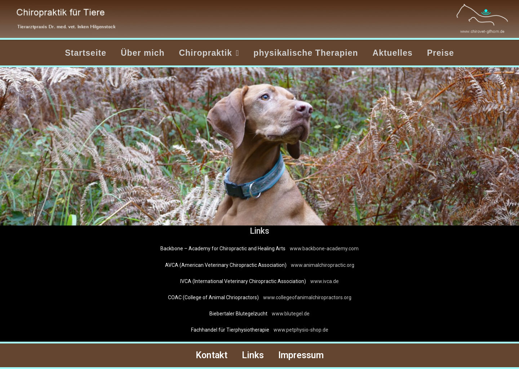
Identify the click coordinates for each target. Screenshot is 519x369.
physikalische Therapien (305, 53)
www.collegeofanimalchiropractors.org (307, 297)
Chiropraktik (209, 53)
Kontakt (211, 355)
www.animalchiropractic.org (322, 265)
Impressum (301, 355)
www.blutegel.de (291, 313)
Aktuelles (393, 53)
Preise (440, 53)
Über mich (142, 53)
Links (253, 355)
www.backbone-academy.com (324, 248)
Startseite (85, 53)
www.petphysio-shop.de (301, 330)
